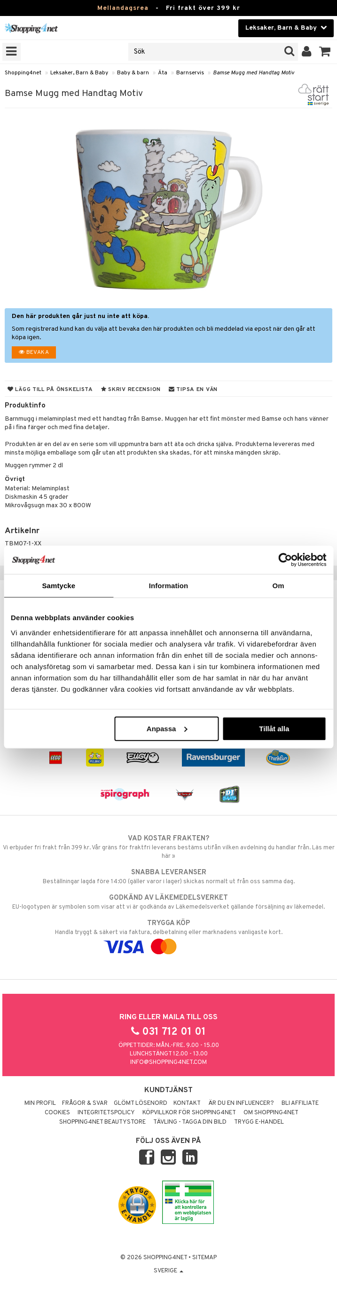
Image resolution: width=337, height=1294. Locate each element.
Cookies (57, 1113)
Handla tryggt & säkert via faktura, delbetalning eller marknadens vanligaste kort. (168, 935)
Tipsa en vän (193, 389)
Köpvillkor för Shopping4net (189, 1113)
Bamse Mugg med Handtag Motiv (253, 73)
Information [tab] (168, 586)
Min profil (40, 1103)
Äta (162, 73)
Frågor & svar (85, 1103)
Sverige (168, 1271)
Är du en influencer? (241, 1103)
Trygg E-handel (259, 1122)
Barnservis (190, 73)
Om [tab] (278, 586)
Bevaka (34, 352)
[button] (325, 52)
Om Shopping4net (270, 1113)
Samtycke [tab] (58, 586)
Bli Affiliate (300, 1103)
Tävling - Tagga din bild (190, 1122)
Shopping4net (23, 73)
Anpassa (167, 728)
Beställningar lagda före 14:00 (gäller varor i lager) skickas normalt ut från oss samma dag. (168, 877)
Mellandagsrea (123, 8)
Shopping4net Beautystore (102, 1122)
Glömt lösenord (140, 1103)
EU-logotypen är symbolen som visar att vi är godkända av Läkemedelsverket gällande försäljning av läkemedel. (168, 902)
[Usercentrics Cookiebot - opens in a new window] (285, 560)
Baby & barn (133, 73)
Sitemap (204, 1258)
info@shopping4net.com (168, 1062)
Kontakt (187, 1103)
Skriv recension (131, 389)
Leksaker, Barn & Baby (79, 73)
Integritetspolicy (106, 1113)
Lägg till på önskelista (50, 389)
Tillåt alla (274, 728)
